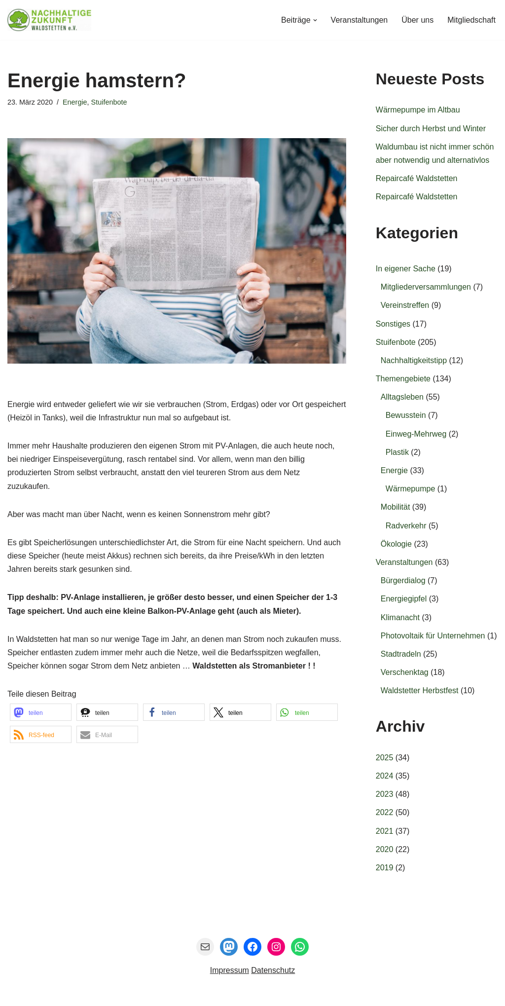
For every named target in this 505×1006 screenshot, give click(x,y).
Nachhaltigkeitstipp (414, 360)
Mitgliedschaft (471, 20)
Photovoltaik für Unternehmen (433, 636)
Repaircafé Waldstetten (417, 178)
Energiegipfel (404, 599)
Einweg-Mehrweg (416, 434)
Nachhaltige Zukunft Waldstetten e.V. (104, 993)
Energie (75, 102)
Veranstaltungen (359, 20)
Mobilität (395, 507)
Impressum (229, 970)
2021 (385, 831)
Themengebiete (403, 378)
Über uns (417, 20)
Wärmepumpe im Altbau (418, 110)
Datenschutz (273, 970)
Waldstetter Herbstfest (420, 690)
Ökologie (396, 544)
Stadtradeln (401, 654)
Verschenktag (405, 672)
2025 (385, 757)
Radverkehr (406, 526)
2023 (385, 794)
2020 (385, 849)
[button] (315, 20)
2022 (385, 812)
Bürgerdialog (403, 580)
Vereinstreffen (405, 305)
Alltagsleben (402, 397)
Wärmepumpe (410, 488)
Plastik (397, 452)
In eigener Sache (405, 268)
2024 (385, 776)
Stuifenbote (109, 102)
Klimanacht (400, 617)
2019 (385, 867)
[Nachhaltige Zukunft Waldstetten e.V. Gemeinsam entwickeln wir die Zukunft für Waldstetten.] (49, 20)
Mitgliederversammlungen (426, 287)
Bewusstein (406, 415)
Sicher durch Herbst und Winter (431, 128)
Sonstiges (393, 324)
